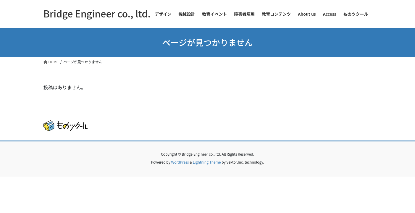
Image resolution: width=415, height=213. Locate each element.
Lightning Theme (207, 161)
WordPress (180, 161)
